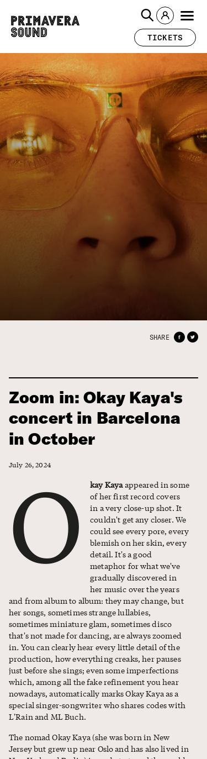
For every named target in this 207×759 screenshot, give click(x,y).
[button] (147, 15)
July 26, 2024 (30, 465)
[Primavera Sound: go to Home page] (45, 26)
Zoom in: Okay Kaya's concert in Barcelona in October (95, 418)
